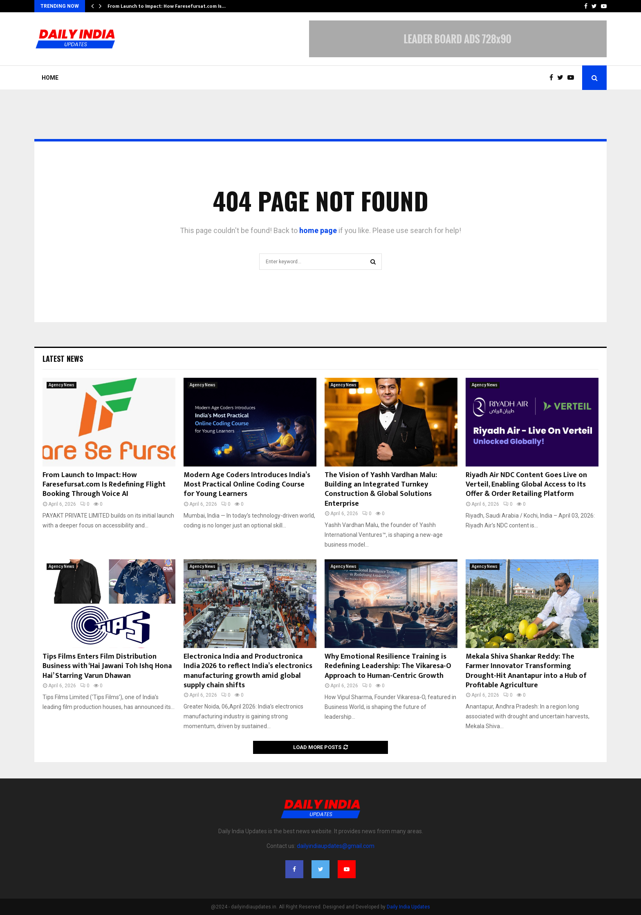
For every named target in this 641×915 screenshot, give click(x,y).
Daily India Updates (408, 907)
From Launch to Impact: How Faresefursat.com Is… (167, 6)
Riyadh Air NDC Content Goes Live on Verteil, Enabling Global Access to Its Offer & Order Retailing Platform (526, 484)
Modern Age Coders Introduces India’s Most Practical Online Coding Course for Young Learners (247, 484)
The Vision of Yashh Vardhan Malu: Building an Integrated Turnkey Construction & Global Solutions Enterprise (381, 489)
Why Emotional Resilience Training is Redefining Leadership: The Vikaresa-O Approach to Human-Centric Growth (388, 666)
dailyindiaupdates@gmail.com (335, 846)
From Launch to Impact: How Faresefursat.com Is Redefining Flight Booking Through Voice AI (104, 484)
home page (318, 230)
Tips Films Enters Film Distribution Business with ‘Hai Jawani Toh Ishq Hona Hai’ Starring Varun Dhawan (107, 666)
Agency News (61, 385)
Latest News (63, 358)
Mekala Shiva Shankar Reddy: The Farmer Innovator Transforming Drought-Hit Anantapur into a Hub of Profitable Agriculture (526, 670)
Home (50, 77)
